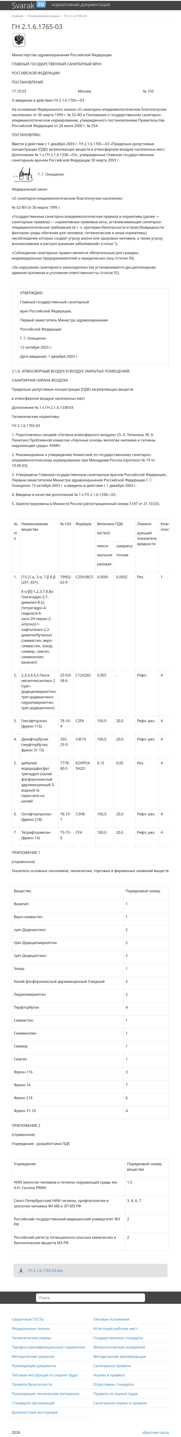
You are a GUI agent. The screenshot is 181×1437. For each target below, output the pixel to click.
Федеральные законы (31, 1328)
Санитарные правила (112, 1365)
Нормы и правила (109, 1375)
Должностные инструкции (35, 1412)
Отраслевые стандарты (113, 1384)
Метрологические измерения (119, 1347)
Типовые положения (111, 1319)
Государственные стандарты (118, 1337)
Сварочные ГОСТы (28, 1319)
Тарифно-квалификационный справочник (48, 1347)
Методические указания (33, 1356)
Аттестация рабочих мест (115, 1328)
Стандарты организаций (33, 1402)
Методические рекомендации (119, 1356)
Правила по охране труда (115, 1393)
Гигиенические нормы (31, 1337)
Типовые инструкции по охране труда (45, 1375)
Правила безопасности (32, 1384)
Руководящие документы (34, 1365)
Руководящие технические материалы (45, 1393)
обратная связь (155, 1432)
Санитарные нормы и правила (120, 1402)
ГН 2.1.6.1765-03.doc (45, 1270)
